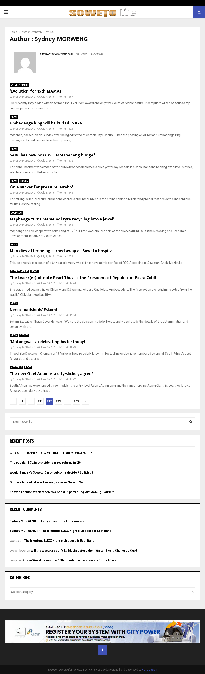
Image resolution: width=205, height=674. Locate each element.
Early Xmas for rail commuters (63, 521)
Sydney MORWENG (42, 31)
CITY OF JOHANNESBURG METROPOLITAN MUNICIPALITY (51, 453)
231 (40, 401)
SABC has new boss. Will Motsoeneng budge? (52, 155)
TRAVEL (24, 181)
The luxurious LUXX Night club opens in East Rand (76, 531)
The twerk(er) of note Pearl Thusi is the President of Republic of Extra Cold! (83, 277)
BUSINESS (16, 213)
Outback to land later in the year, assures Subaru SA (46, 482)
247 (76, 401)
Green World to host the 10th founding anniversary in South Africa (69, 560)
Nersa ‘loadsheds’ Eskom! (33, 309)
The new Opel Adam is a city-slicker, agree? (51, 373)
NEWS (14, 117)
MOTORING (16, 367)
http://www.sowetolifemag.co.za (57, 54)
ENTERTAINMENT (19, 85)
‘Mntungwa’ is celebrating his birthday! (47, 341)
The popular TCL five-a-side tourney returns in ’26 (45, 462)
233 (58, 401)
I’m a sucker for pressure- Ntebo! (41, 187)
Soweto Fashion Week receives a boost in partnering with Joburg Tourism (62, 492)
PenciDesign (149, 669)
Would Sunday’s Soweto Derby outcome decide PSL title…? (51, 472)
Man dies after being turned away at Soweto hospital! (62, 251)
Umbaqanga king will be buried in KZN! (47, 123)
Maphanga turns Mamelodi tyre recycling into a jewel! (62, 219)
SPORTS (24, 335)
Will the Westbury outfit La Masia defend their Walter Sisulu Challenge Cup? (84, 550)
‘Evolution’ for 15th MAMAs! (36, 91)
